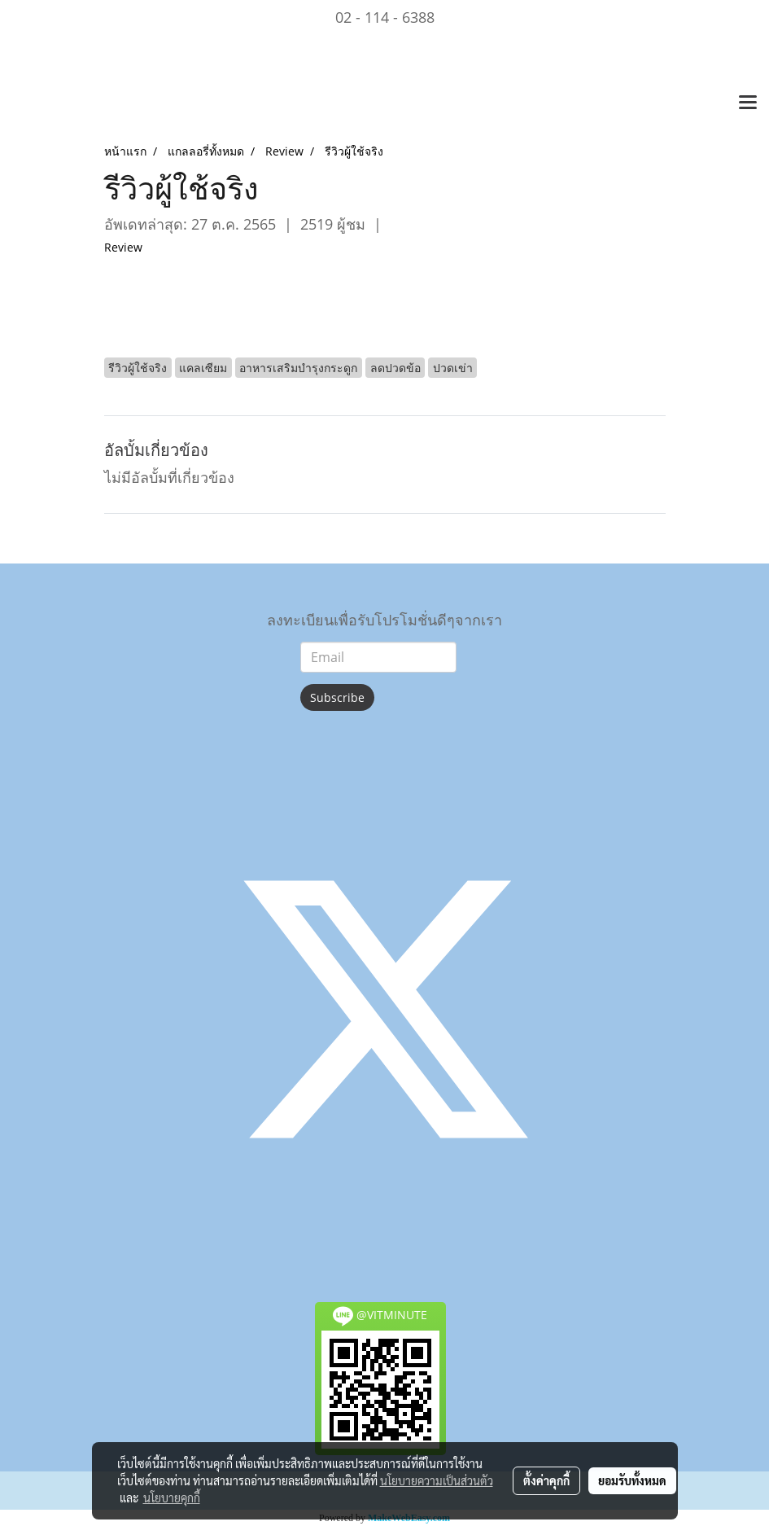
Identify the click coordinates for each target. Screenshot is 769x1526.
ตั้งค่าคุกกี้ (546, 1480)
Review (123, 247)
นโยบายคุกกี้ (171, 1497)
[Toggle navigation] (748, 103)
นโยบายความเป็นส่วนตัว (436, 1480)
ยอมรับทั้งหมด (632, 1480)
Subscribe (337, 697)
